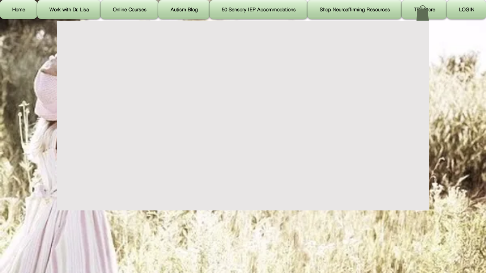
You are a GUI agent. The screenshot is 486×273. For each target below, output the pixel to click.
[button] (422, 13)
